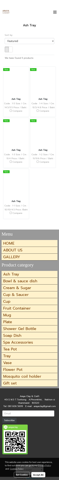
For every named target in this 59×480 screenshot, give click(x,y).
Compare (17, 111)
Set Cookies (22, 474)
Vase (7, 363)
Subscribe (9, 420)
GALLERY (11, 257)
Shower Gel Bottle (19, 329)
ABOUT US (12, 250)
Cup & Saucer (16, 295)
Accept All (38, 474)
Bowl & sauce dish (20, 281)
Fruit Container (17, 308)
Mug (7, 315)
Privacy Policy (44, 465)
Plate (7, 322)
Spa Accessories (18, 342)
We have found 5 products (19, 58)
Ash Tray (11, 274)
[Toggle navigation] (54, 12)
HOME (8, 243)
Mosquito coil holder (22, 376)
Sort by (10, 35)
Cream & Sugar (17, 288)
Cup (6, 301)
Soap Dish (12, 335)
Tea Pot (10, 349)
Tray (7, 356)
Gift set (10, 383)
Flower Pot (12, 369)
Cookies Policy (16, 468)
